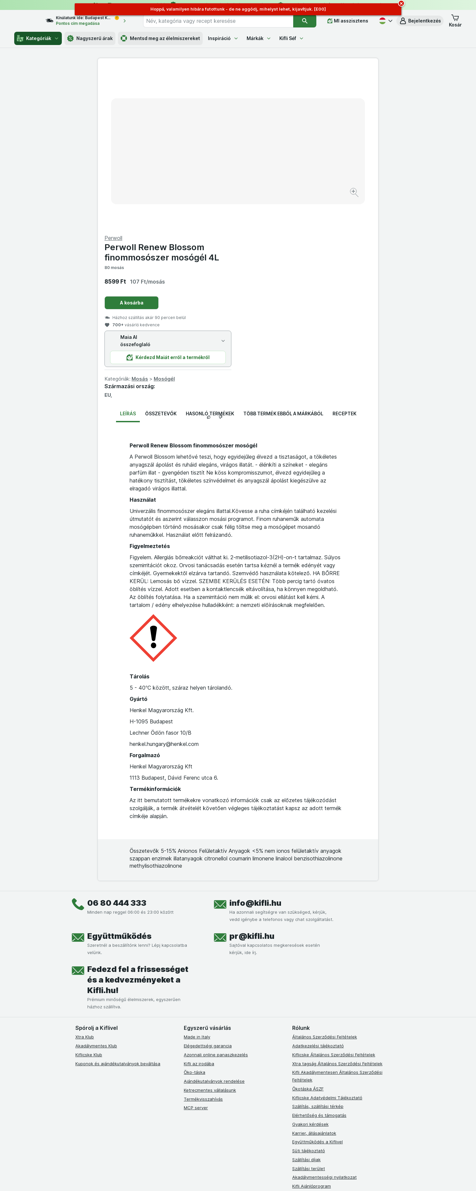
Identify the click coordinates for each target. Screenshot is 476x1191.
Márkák (259, 38)
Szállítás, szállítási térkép (317, 947)
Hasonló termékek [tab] (210, 254)
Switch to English (249, 1150)
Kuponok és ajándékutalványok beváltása (117, 904)
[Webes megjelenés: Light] (244, 1177)
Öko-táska (194, 913)
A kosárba (272, 143)
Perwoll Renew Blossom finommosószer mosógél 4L (302, 93)
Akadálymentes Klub (96, 886)
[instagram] (204, 1052)
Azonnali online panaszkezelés (216, 895)
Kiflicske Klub (88, 895)
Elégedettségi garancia (208, 886)
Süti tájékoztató (308, 991)
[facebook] (188, 1052)
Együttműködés (119, 777)
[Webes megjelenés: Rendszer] (211, 1177)
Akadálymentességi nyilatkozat (324, 1018)
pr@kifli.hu (251, 777)
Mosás (280, 219)
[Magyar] (385, 20)
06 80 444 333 (116, 744)
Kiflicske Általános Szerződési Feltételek (333, 895)
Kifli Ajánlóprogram (311, 1027)
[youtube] (219, 1052)
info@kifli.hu (255, 744)
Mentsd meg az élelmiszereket (160, 38)
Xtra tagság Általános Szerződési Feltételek (337, 904)
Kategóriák (38, 38)
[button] (420, 21)
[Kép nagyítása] (214, 172)
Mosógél (304, 219)
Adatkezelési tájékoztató (318, 886)
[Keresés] (305, 20)
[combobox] (224, 20)
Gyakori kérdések (310, 965)
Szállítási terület (308, 1009)
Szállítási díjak (306, 1000)
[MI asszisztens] (347, 20)
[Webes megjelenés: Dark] (270, 1177)
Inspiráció (223, 38)
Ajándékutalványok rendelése (214, 922)
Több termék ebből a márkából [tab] (283, 254)
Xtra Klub (84, 877)
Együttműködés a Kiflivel (317, 982)
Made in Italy (197, 877)
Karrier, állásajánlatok (314, 973)
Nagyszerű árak (90, 38)
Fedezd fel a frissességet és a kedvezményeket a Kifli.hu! (137, 820)
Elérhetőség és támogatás (319, 956)
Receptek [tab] (344, 254)
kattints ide (161, 1134)
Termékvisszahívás (203, 939)
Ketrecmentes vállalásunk (210, 931)
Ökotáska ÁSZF (308, 929)
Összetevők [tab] (161, 254)
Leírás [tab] (128, 254)
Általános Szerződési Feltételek (324, 877)
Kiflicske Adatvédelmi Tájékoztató (327, 938)
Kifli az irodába (199, 904)
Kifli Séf (291, 38)
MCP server (196, 948)
